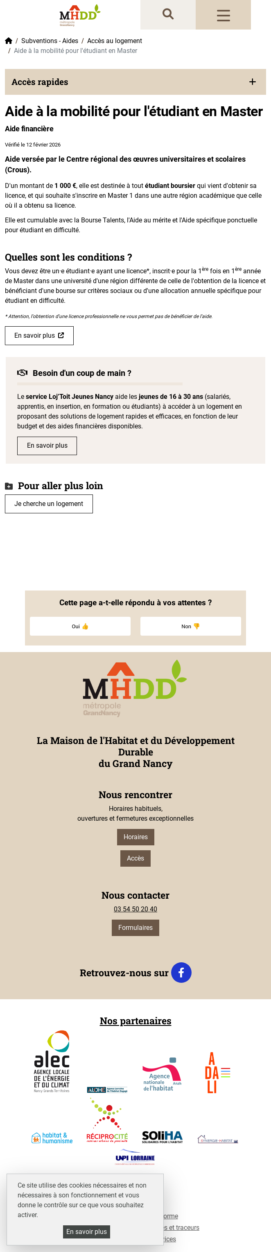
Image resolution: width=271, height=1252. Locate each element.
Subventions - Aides (49, 41)
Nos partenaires (136, 1020)
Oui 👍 (80, 626)
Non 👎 (190, 626)
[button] (135, 82)
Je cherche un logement (48, 504)
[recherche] (168, 14)
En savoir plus (34, 335)
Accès (135, 858)
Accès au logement (114, 41)
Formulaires (135, 928)
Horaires (136, 837)
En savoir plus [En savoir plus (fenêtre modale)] (86, 1232)
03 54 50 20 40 (135, 909)
